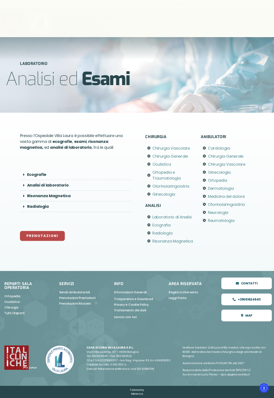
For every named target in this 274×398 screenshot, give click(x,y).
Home (105, 23)
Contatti (248, 23)
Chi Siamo (132, 23)
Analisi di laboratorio (48, 185)
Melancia (137, 394)
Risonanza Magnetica (49, 195)
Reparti (159, 23)
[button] (75, 174)
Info (223, 23)
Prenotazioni (192, 23)
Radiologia (38, 206)
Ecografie (37, 174)
